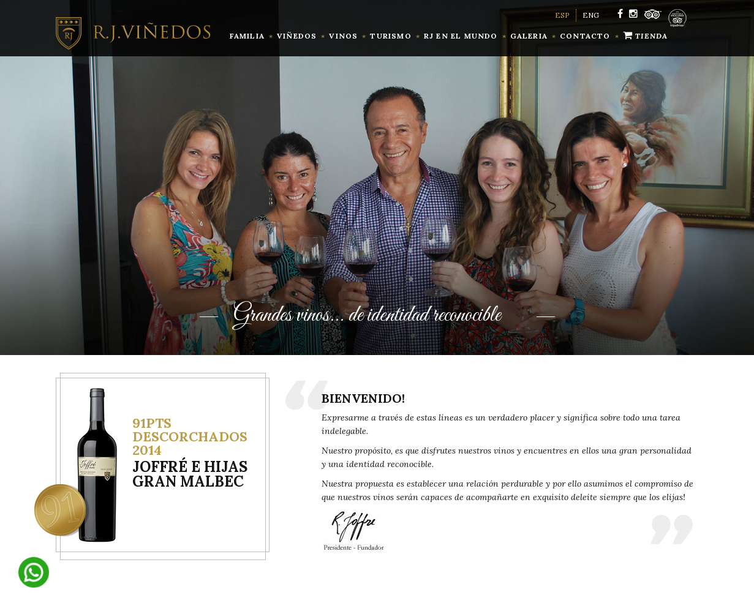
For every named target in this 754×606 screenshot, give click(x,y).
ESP (562, 15)
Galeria (529, 35)
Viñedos (297, 35)
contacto (585, 35)
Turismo (390, 35)
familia (247, 35)
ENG (590, 15)
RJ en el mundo (461, 35)
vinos (343, 35)
